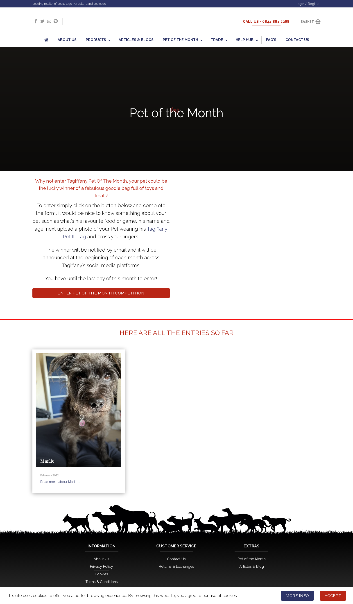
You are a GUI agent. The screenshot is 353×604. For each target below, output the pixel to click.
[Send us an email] (49, 21)
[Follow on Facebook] (36, 21)
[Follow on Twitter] (42, 21)
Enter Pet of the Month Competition (101, 293)
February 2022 (49, 475)
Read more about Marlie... (60, 481)
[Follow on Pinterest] (56, 21)
